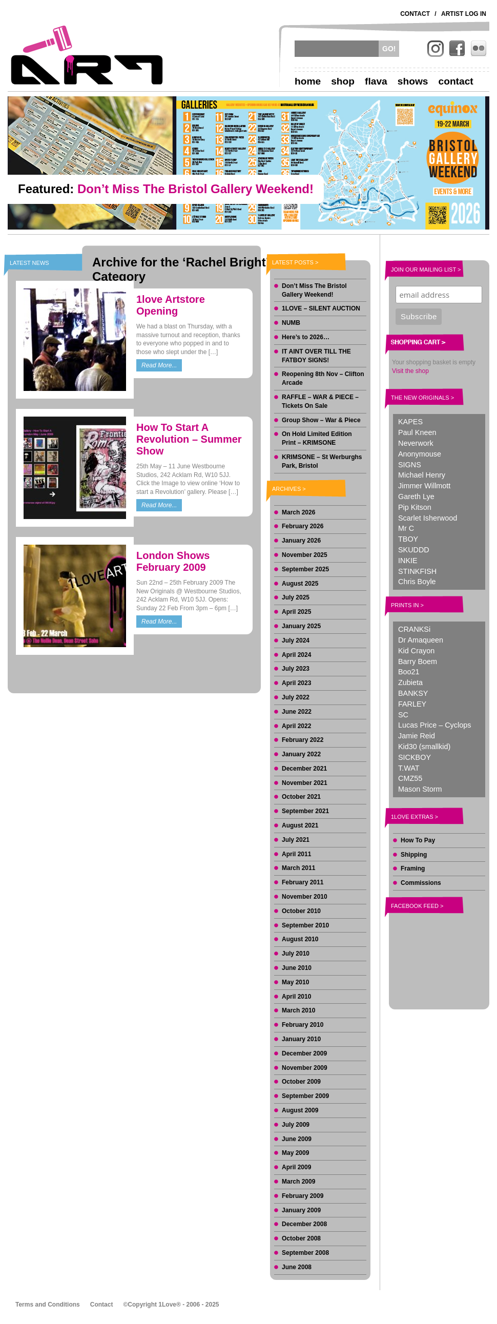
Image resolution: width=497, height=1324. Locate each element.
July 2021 (295, 839)
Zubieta (410, 682)
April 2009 (296, 1167)
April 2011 (296, 854)
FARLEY (412, 704)
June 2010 (297, 967)
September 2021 (305, 811)
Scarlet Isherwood (427, 518)
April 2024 (296, 654)
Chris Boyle (417, 581)
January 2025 (301, 626)
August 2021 (300, 825)
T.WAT (409, 768)
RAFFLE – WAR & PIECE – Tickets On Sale (320, 401)
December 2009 (304, 1053)
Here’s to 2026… (305, 337)
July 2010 (295, 953)
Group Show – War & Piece (321, 420)
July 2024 (295, 640)
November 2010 (304, 896)
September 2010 (305, 925)
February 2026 (302, 526)
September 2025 (305, 569)
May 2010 (295, 982)
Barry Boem (417, 661)
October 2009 (301, 1081)
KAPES (410, 422)
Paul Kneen (417, 432)
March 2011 (298, 868)
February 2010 (302, 1024)
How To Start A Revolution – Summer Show (189, 439)
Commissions (421, 882)
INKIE (408, 560)
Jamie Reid (416, 736)
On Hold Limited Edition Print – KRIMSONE (317, 438)
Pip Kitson (414, 507)
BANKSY (413, 693)
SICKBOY (414, 757)
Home (308, 81)
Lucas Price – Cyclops (434, 725)
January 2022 (301, 754)
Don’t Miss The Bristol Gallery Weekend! (314, 290)
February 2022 (302, 739)
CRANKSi (414, 629)
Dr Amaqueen (420, 640)
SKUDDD (413, 550)
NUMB (291, 322)
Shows (413, 81)
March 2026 (298, 512)
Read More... (159, 365)
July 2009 (295, 1124)
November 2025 (304, 554)
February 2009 (302, 1195)
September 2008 (305, 1252)
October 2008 (301, 1238)
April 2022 (296, 726)
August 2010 (300, 939)
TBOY (408, 539)
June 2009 (297, 1139)
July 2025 (295, 597)
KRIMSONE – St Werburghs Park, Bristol (322, 461)
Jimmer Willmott (424, 486)
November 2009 (304, 1067)
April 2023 (296, 683)
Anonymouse (419, 454)
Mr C (406, 528)
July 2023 (295, 668)
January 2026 (301, 540)
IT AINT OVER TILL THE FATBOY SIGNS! (316, 356)
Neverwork (415, 443)
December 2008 (304, 1224)
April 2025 (296, 611)
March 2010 (298, 1010)
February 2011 (302, 882)
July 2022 (295, 697)
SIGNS (409, 465)
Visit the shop (410, 371)
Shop (343, 81)
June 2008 (297, 1267)
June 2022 (297, 711)
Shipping (414, 854)
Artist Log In (463, 13)
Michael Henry (421, 475)
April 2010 (296, 996)
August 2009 (300, 1110)
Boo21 (409, 672)
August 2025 (300, 583)
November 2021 (304, 783)
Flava (376, 81)
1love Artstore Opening (170, 305)
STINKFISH (417, 571)
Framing (413, 868)
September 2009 (305, 1096)
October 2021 (301, 796)
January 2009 (301, 1210)
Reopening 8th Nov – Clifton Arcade (323, 378)
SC (403, 715)
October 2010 (301, 911)
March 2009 (298, 1181)
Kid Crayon (416, 651)
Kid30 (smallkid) (424, 746)
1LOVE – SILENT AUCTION (321, 308)
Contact (415, 13)
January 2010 (301, 1039)
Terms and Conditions (47, 1304)
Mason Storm (420, 789)
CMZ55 (410, 778)
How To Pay (418, 840)
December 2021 (304, 768)
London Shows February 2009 (173, 561)
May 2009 (295, 1152)
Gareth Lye (416, 496)
